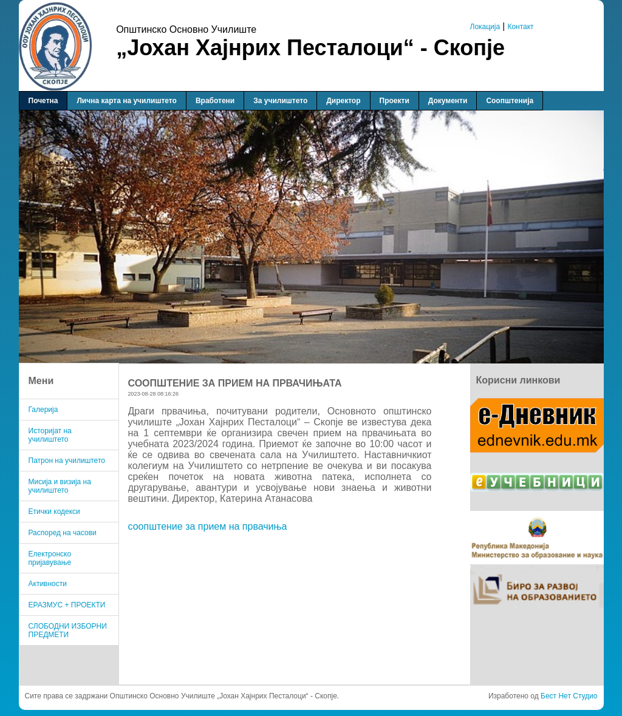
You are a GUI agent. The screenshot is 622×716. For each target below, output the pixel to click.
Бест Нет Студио (569, 696)
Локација (485, 26)
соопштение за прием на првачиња (207, 526)
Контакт (520, 26)
